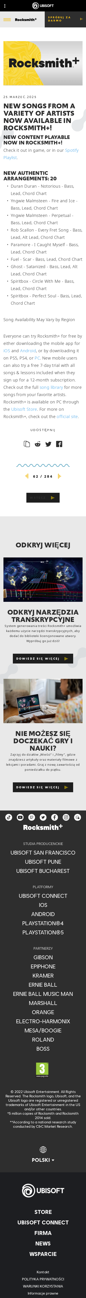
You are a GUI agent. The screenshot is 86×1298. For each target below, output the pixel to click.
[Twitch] (31, 817)
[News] (43, 1243)
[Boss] (43, 1048)
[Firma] (43, 1233)
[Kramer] (43, 975)
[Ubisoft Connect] (43, 1222)
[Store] (43, 1212)
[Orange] (43, 1012)
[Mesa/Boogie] (43, 1030)
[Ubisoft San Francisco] (43, 852)
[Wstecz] (42, 498)
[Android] (43, 914)
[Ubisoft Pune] (43, 861)
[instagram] (66, 817)
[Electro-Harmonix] (43, 1021)
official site (67, 416)
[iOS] (43, 905)
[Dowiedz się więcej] (43, 659)
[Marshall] (43, 1003)
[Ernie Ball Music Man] (43, 993)
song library (51, 387)
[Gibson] (43, 957)
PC (37, 358)
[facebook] (54, 817)
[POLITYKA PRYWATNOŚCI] (43, 1279)
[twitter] (43, 817)
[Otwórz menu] (7, 19)
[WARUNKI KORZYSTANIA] (43, 1286)
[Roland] (43, 1039)
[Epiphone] (43, 966)
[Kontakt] (43, 1272)
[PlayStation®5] (43, 932)
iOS (6, 350)
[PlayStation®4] (43, 923)
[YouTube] (20, 817)
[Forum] (77, 817)
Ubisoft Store (24, 409)
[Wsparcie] (43, 1254)
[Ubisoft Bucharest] (43, 871)
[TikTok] (8, 817)
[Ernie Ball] (43, 984)
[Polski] (43, 1154)
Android (28, 350)
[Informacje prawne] (43, 1293)
